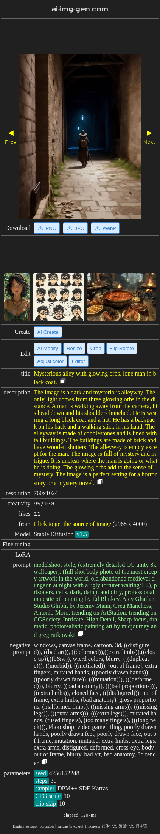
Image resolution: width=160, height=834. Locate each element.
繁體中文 (126, 826)
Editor (78, 361)
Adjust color (50, 361)
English (19, 826)
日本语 (141, 826)
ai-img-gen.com (79, 9)
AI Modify (47, 348)
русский (76, 826)
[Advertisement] (80, 37)
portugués (47, 826)
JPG (75, 228)
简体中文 (109, 826)
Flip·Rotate (122, 348)
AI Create (47, 332)
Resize (74, 348)
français (62, 826)
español (32, 826)
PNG (46, 228)
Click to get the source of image (72, 524)
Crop (95, 348)
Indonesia (92, 826)
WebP (105, 228)
